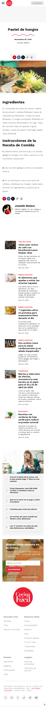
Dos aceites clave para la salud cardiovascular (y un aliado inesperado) (29, 347)
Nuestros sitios (31, 617)
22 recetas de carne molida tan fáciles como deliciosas (23, 518)
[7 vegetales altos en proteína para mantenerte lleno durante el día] (10, 310)
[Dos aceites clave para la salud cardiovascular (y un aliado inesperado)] (10, 343)
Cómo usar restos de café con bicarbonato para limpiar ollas (28, 248)
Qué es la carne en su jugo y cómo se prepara (25, 501)
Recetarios (23, 411)
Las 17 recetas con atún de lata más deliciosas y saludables (23, 527)
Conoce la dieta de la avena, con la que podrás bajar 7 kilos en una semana (24, 479)
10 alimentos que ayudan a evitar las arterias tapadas (28, 280)
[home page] (9, 3)
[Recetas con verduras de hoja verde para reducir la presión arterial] (10, 415)
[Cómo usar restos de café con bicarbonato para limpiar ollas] (10, 245)
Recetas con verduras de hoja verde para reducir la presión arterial (28, 418)
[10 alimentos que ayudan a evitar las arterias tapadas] (10, 278)
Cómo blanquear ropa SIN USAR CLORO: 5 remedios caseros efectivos (23, 490)
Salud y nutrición (25, 275)
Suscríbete (37, 3)
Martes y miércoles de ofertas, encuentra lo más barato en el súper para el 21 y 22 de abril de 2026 (29, 381)
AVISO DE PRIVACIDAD (30, 577)
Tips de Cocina (24, 242)
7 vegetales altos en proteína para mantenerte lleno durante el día (28, 314)
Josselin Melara (23, 43)
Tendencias (23, 371)
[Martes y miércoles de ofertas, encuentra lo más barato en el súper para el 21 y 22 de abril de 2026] (10, 374)
